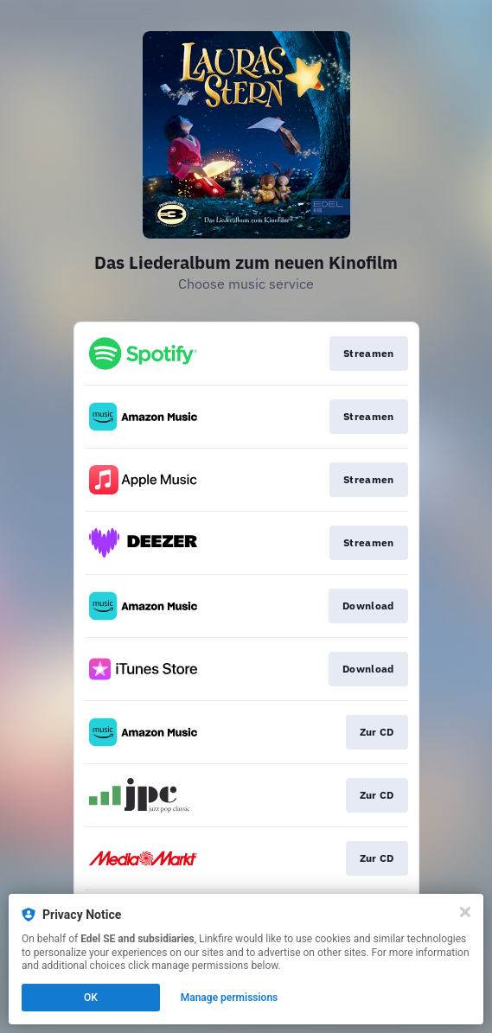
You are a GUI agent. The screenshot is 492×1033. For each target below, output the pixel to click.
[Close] (465, 912)
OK (91, 998)
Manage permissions (229, 998)
